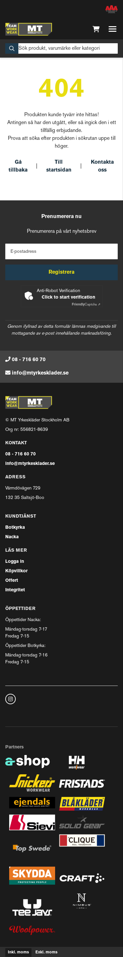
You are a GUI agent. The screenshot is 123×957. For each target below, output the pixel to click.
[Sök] (61, 48)
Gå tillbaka (18, 166)
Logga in (14, 562)
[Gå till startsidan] (28, 29)
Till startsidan (59, 166)
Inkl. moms (18, 952)
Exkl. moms (46, 952)
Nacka (12, 537)
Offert (11, 581)
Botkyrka (15, 527)
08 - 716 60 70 (29, 360)
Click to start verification (68, 297)
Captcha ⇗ (86, 304)
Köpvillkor (16, 571)
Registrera (61, 272)
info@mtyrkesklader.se (40, 373)
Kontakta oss (102, 166)
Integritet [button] (15, 590)
